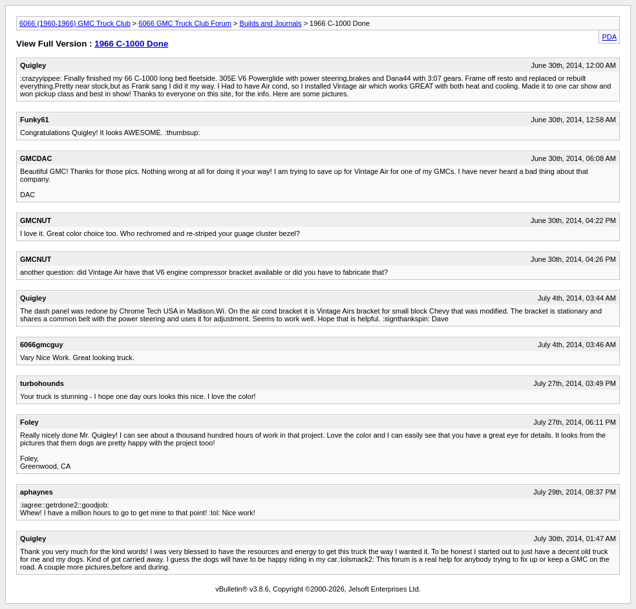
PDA (609, 37)
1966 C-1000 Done (131, 43)
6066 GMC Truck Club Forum (184, 23)
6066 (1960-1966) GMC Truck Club (75, 23)
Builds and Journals (271, 23)
